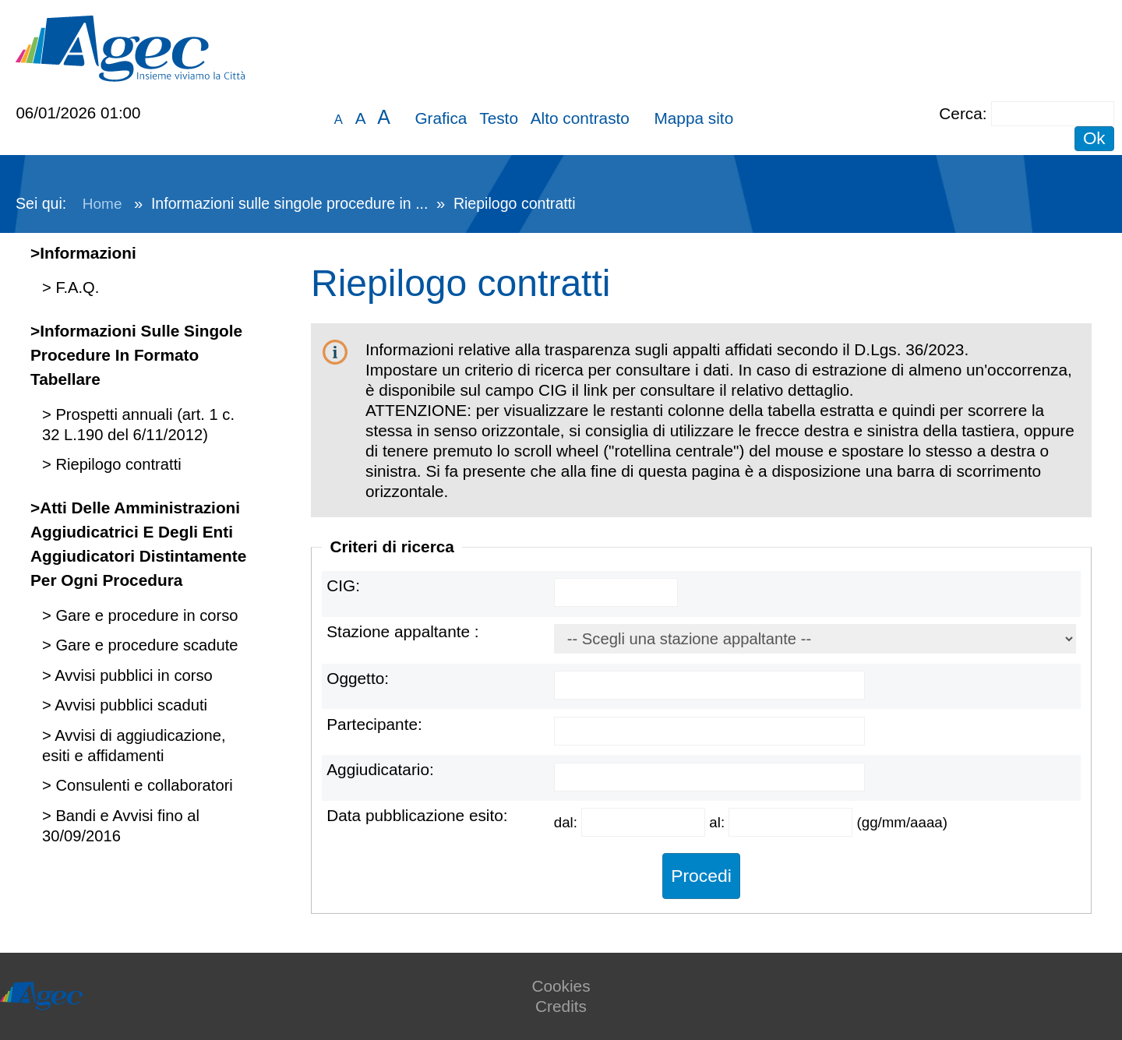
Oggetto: (357, 678)
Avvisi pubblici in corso (132, 675)
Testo (498, 118)
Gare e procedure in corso (144, 615)
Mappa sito (693, 118)
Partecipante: (374, 724)
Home (102, 204)
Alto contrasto (580, 118)
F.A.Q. (75, 287)
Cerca (960, 113)
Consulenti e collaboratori (142, 785)
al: (719, 822)
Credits (561, 1006)
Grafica (441, 118)
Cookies (560, 986)
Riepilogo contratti (116, 464)
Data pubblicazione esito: (416, 815)
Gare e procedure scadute (144, 645)
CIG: (343, 585)
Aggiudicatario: (380, 769)
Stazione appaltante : (402, 631)
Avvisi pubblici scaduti (129, 705)
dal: (567, 822)
